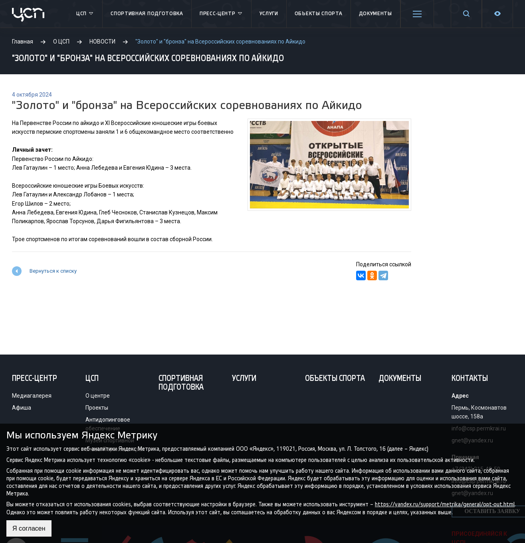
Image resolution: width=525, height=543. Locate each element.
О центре (97, 395)
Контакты (470, 378)
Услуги (269, 13)
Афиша (21, 407)
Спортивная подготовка (147, 13)
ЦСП (85, 14)
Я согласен (29, 528)
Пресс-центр (221, 14)
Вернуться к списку (53, 271)
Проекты (96, 407)
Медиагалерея (32, 395)
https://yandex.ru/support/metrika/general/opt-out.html (445, 504)
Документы (375, 13)
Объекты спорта (319, 13)
